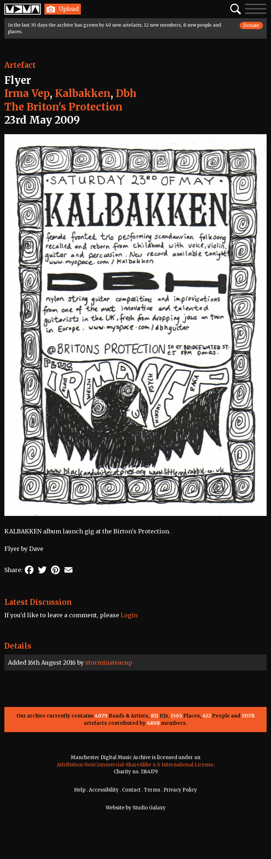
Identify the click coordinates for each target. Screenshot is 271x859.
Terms (152, 790)
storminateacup (108, 662)
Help (80, 790)
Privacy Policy (180, 790)
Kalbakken (82, 93)
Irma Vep (27, 93)
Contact (131, 790)
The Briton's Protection (63, 106)
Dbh (126, 93)
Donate (251, 25)
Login (129, 615)
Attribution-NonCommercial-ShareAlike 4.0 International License (135, 765)
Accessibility (104, 790)
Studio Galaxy (149, 808)
